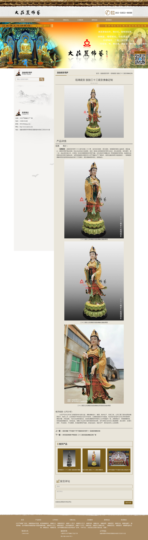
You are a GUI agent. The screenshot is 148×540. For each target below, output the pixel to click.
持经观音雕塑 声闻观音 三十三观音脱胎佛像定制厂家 (79, 435)
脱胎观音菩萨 (105, 73)
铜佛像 (125, 419)
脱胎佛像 (62, 421)
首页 (22, 20)
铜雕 (78, 421)
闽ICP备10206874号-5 (66, 536)
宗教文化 (66, 20)
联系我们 (109, 20)
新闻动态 (94, 20)
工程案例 (80, 20)
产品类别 (37, 20)
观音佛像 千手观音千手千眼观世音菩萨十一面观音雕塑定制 (81, 431)
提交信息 (128, 502)
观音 (61, 146)
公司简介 (51, 20)
